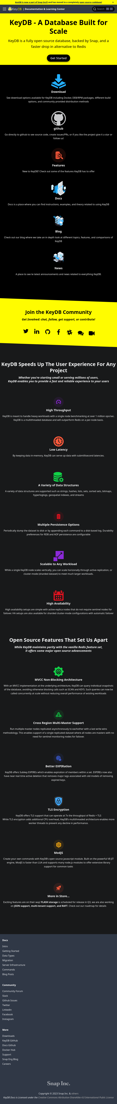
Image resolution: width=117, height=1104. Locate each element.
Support (6, 1054)
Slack (5, 995)
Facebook (7, 1014)
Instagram (8, 1019)
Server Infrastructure (13, 965)
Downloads (8, 1036)
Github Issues (9, 1000)
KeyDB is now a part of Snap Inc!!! (31, 2)
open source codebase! (91, 2)
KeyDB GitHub (10, 1040)
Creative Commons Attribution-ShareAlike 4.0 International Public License (76, 1097)
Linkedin (7, 1009)
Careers (6, 1063)
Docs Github (9, 1045)
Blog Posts (8, 974)
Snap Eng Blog (10, 1059)
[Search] (103, 9)
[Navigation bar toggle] (4, 9)
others (75, 1093)
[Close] (113, 2)
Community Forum (12, 991)
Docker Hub (8, 1049)
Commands (8, 969)
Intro (5, 946)
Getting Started (10, 951)
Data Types (8, 955)
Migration (7, 960)
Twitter (6, 1005)
